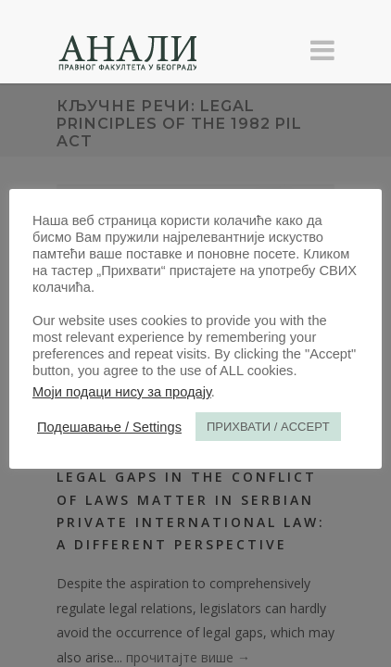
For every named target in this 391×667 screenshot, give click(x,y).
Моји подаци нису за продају (121, 391)
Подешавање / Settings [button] (109, 427)
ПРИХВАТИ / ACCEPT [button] (268, 427)
